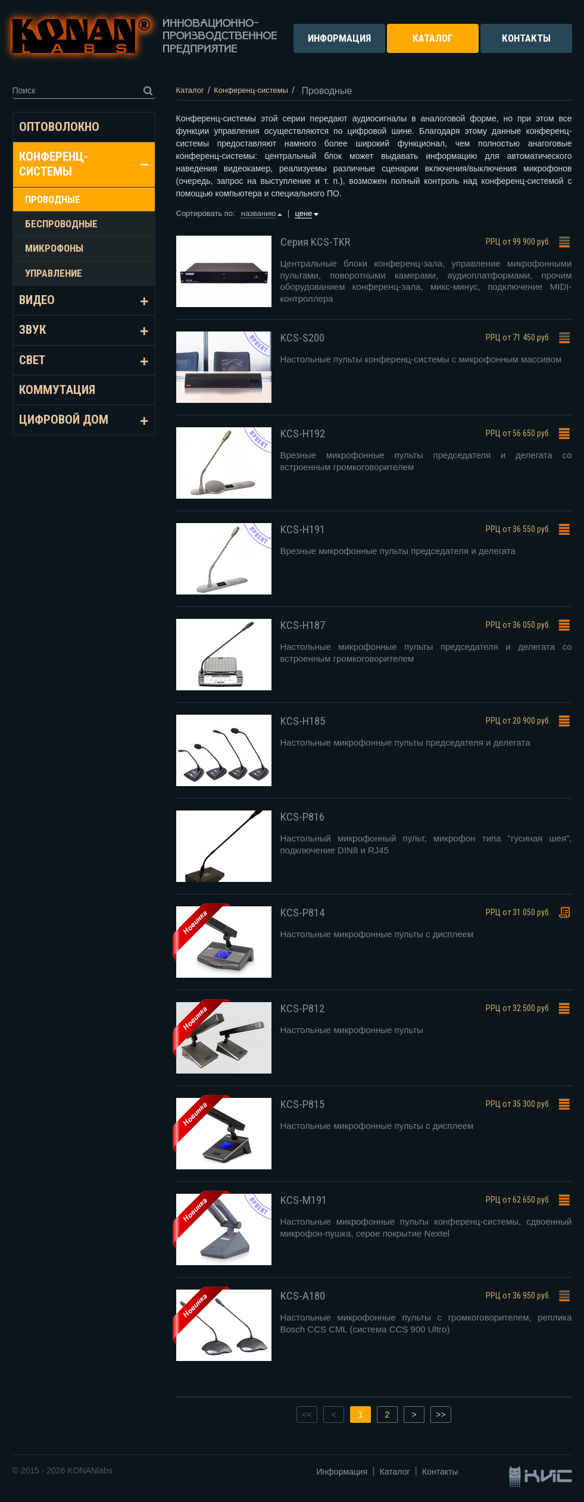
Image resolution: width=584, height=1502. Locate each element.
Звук (32, 330)
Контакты (440, 1471)
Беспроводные (61, 224)
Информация (342, 1471)
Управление (53, 273)
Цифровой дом (63, 419)
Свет (32, 360)
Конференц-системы (53, 164)
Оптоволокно (59, 127)
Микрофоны (54, 248)
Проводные (52, 199)
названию (258, 213)
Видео (37, 300)
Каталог (395, 1471)
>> (440, 1414)
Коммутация (57, 390)
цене (303, 213)
